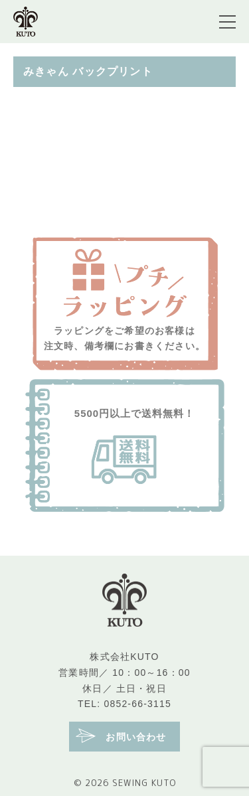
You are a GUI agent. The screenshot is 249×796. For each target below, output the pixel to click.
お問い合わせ (121, 735)
